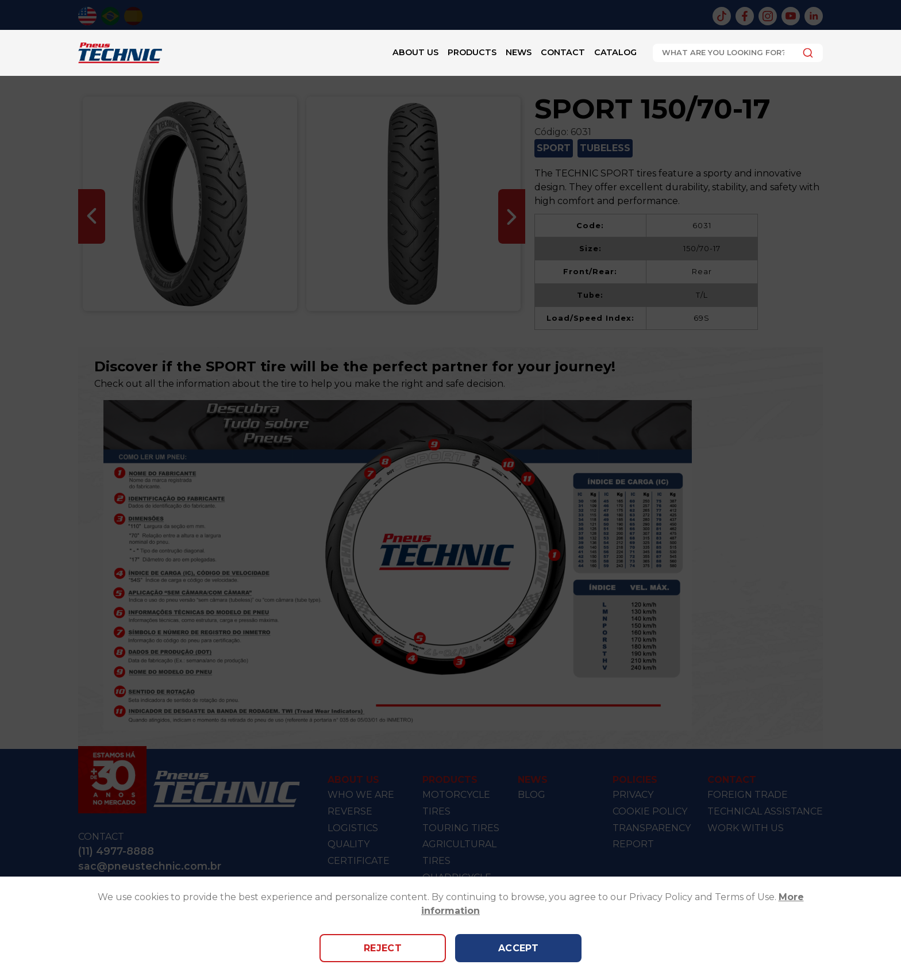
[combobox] (738, 53)
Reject (383, 948)
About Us (415, 52)
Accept (518, 948)
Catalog (615, 52)
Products (472, 52)
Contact (563, 52)
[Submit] (805, 53)
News (519, 52)
